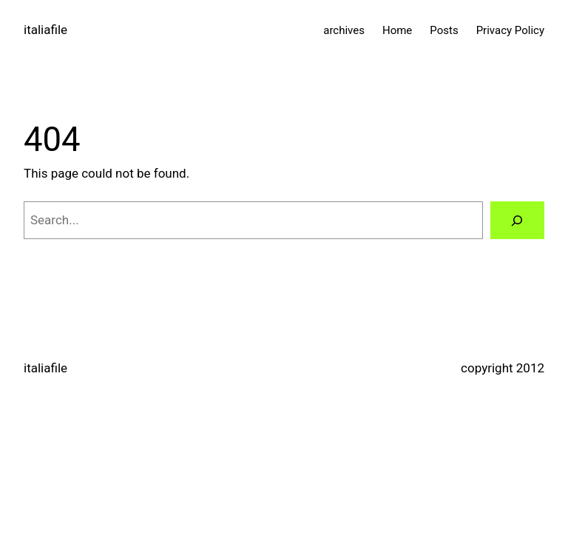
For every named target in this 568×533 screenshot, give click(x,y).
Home (397, 30)
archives (344, 30)
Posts (444, 30)
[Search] (517, 220)
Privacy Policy (510, 30)
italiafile (45, 29)
